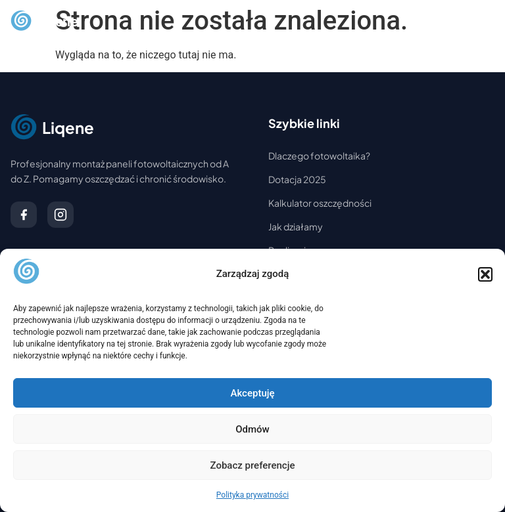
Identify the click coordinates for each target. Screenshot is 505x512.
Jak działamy (295, 226)
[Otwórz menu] (481, 21)
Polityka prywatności (252, 495)
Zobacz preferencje (252, 465)
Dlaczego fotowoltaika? (319, 155)
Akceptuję (252, 393)
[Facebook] (24, 215)
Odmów (252, 429)
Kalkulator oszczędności (320, 203)
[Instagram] (60, 215)
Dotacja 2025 (297, 179)
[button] (485, 274)
